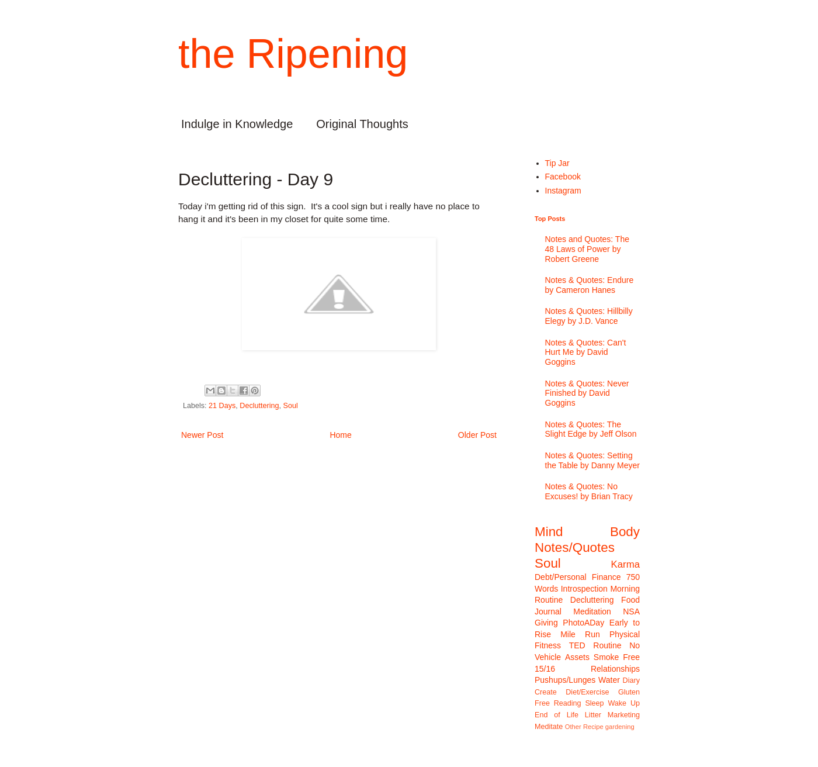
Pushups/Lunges (565, 680)
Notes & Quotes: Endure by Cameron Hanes (589, 285)
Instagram (563, 190)
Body (625, 531)
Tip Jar (557, 163)
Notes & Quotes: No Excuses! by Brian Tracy (589, 491)
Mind (549, 531)
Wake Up (624, 703)
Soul (290, 406)
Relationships (615, 668)
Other (573, 726)
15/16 (545, 668)
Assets (577, 657)
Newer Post (202, 435)
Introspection (584, 588)
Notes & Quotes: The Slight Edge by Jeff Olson (591, 429)
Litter (593, 715)
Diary (631, 680)
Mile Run (580, 634)
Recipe (593, 726)
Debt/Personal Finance (578, 577)
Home (340, 435)
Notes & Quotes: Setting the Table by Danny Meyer (592, 460)
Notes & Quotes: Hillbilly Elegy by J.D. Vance (589, 316)
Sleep (594, 703)
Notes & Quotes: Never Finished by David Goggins (587, 393)
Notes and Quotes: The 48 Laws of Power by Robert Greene (587, 249)
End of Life (556, 715)
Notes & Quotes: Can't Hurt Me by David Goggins (585, 352)
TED (577, 645)
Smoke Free (617, 657)
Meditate (549, 727)
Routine (607, 645)
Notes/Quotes (575, 547)
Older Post (477, 435)
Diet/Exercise (587, 692)
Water (609, 680)
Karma (625, 564)
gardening (620, 726)
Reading (567, 703)
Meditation (592, 611)
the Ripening (293, 54)
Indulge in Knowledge (237, 124)
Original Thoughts (362, 124)
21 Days (222, 406)
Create (546, 692)
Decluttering (259, 406)
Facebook (563, 176)
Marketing (624, 715)
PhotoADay (583, 622)
